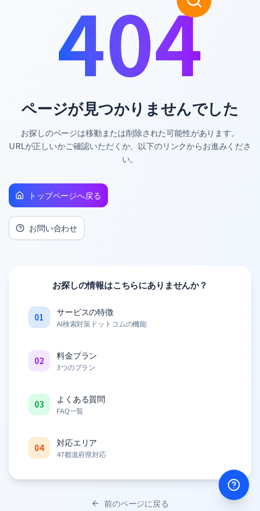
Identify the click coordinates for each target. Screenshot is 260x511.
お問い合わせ (46, 227)
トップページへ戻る (58, 195)
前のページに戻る (130, 503)
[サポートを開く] (234, 485)
